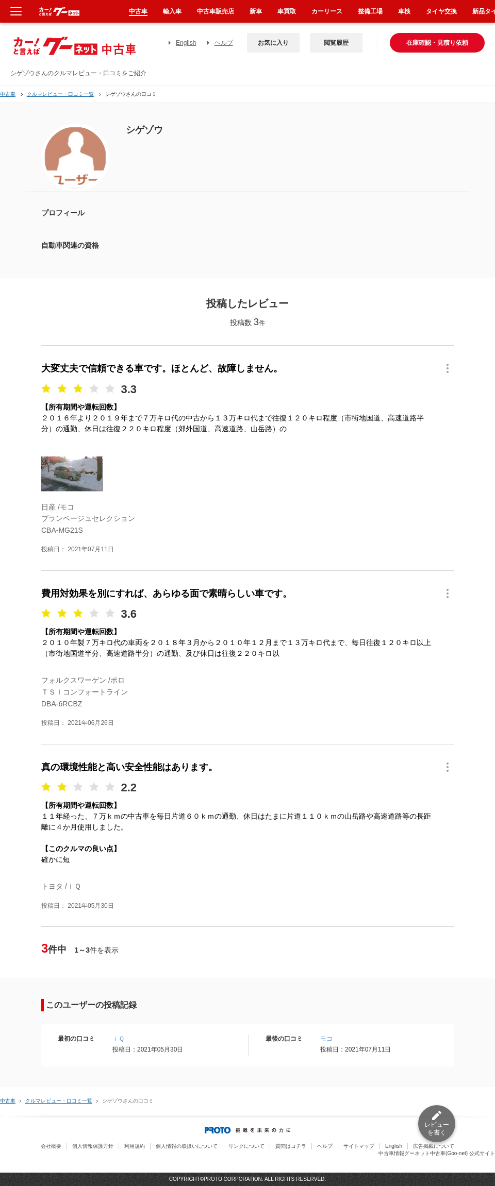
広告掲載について (433, 1146)
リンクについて (246, 1146)
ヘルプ (223, 42)
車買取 (286, 11)
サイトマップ (358, 1146)
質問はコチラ (290, 1146)
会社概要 (51, 1146)
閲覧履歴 (336, 42)
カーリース (326, 11)
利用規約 (134, 1146)
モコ (326, 1038)
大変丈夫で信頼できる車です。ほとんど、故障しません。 (162, 368)
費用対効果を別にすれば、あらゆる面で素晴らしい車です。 (166, 593)
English (186, 42)
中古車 (7, 94)
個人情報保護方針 (92, 1146)
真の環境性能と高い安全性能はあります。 (129, 767)
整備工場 (370, 11)
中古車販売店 (215, 11)
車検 (404, 11)
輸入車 (172, 11)
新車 (256, 11)
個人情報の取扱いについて (187, 1146)
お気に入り (273, 42)
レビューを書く (436, 1128)
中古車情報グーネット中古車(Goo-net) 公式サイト (436, 1153)
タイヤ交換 (441, 11)
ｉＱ (118, 1038)
